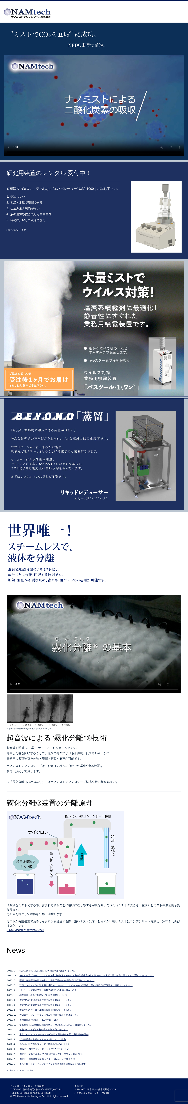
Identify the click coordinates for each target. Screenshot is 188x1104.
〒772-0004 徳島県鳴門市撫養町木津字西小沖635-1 (36, 1089)
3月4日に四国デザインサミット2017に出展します (44, 1049)
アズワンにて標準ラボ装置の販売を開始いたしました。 (47, 1000)
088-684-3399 (22, 1093)
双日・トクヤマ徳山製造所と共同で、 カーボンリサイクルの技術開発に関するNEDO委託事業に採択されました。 (76, 985)
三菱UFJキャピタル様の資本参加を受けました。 (43, 1029)
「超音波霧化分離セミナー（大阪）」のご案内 (42, 1039)
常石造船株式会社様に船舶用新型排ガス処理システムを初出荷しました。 (55, 1024)
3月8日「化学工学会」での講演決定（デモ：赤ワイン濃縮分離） (51, 1054)
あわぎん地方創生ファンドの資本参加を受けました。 (45, 1044)
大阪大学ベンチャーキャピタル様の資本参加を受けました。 (49, 1015)
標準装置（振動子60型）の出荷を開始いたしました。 (46, 995)
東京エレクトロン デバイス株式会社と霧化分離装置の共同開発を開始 (53, 1034)
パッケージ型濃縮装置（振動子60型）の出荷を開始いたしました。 (52, 990)
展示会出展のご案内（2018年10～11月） (39, 1020)
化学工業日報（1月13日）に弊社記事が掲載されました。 (47, 970)
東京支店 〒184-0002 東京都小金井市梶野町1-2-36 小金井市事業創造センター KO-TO (95, 1089)
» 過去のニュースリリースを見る (20, 1070)
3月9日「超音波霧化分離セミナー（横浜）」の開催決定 (47, 1059)
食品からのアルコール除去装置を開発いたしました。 (45, 1010)
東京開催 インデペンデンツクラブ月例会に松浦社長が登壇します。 (54, 1064)
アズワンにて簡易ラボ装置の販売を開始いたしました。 (47, 1005)
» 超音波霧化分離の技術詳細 (25, 930)
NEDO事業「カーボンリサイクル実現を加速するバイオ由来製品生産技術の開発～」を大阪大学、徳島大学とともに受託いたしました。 (86, 975)
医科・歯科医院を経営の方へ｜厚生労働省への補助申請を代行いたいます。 (56, 980)
